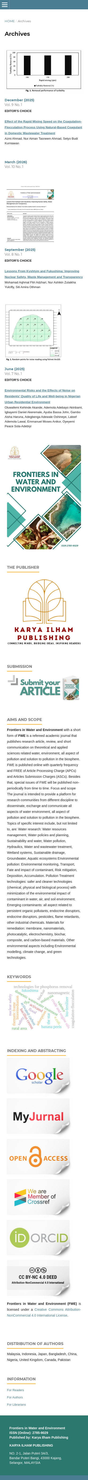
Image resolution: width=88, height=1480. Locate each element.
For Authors (15, 1397)
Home (10, 21)
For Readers (15, 1390)
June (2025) (15, 369)
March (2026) (16, 162)
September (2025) (20, 250)
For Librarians (16, 1404)
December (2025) (19, 100)
